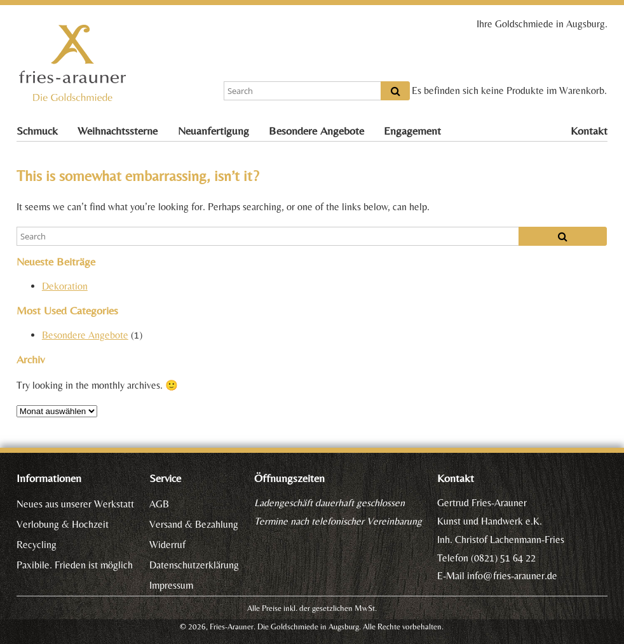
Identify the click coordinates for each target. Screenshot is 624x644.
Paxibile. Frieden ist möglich (75, 565)
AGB (159, 504)
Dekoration (65, 286)
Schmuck (37, 130)
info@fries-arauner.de (512, 576)
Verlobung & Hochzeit (63, 524)
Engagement (412, 130)
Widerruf (167, 545)
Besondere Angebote (316, 130)
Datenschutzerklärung (194, 565)
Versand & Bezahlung (193, 524)
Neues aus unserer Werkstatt (75, 504)
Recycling (37, 545)
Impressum (171, 585)
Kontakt (589, 130)
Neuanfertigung (213, 130)
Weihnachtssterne (118, 130)
